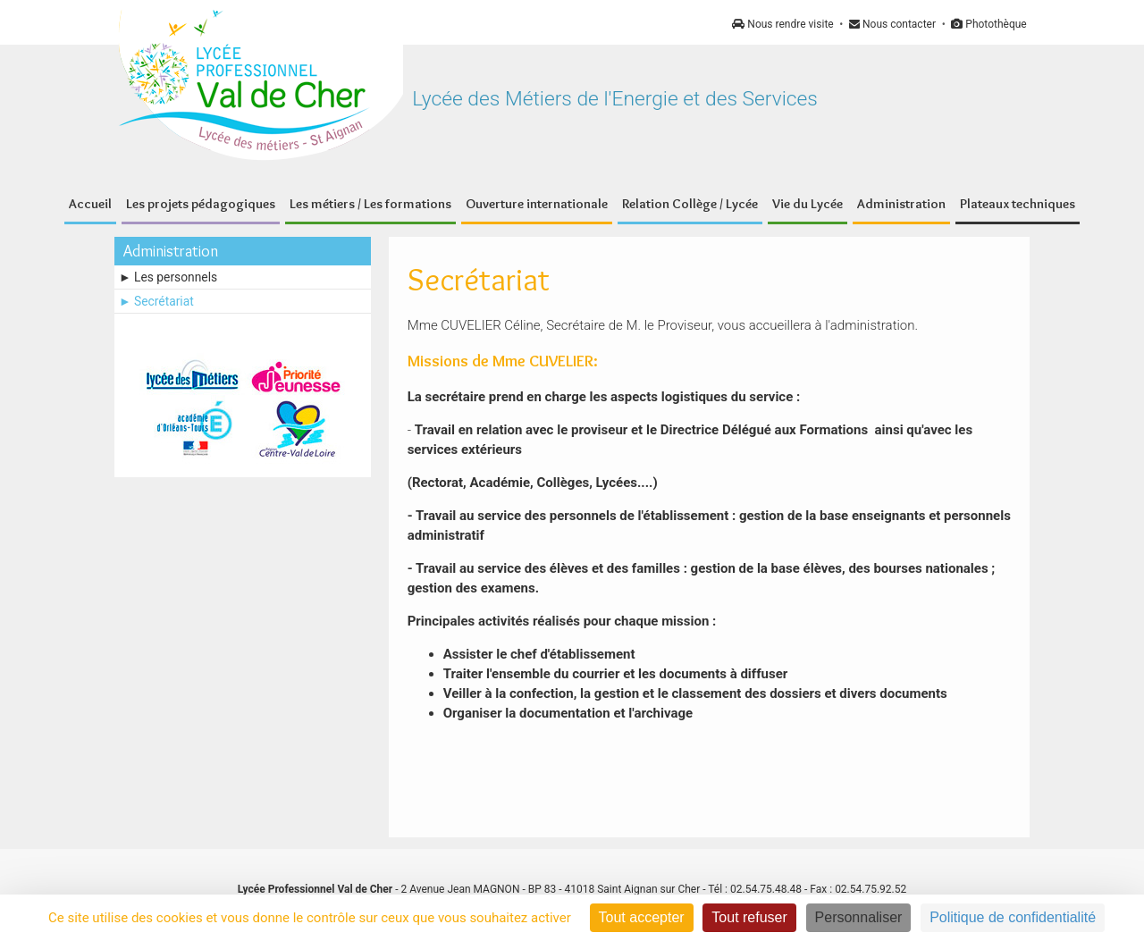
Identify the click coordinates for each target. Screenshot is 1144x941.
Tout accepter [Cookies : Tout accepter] (642, 917)
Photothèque (988, 24)
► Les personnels (168, 277)
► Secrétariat (156, 301)
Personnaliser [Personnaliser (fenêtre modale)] (859, 917)
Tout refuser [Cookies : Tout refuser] (748, 917)
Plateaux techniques (1017, 204)
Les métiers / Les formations (370, 204)
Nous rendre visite (782, 24)
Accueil (90, 204)
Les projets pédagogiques (200, 204)
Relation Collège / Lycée (690, 204)
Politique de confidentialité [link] (1013, 917)
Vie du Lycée (807, 204)
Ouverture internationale (537, 204)
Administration (901, 204)
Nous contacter (892, 24)
